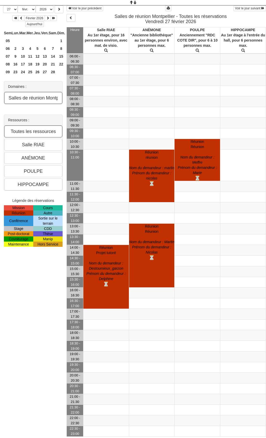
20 (45, 64)
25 (30, 72)
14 (53, 56)
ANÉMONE (151, 30)
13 (45, 56)
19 (37, 64)
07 (8, 56)
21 (53, 64)
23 (16, 72)
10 (23, 56)
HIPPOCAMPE (243, 30)
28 (53, 72)
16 (16, 64)
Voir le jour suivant (249, 8)
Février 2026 (34, 18)
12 (37, 56)
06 (8, 49)
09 (8, 72)
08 (8, 64)
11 (30, 56)
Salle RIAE (106, 30)
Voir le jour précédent (85, 8)
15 (61, 56)
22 (61, 64)
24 (23, 72)
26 (37, 72)
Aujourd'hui (34, 24)
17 (23, 64)
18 (30, 64)
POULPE (197, 30)
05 (8, 41)
